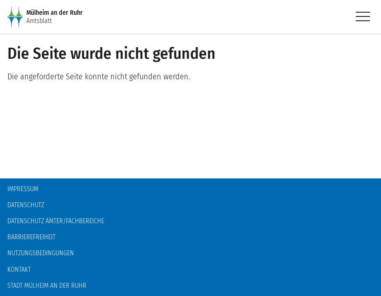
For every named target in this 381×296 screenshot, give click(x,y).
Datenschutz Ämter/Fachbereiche (55, 221)
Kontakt (19, 269)
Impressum (22, 189)
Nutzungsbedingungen (40, 253)
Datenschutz (25, 205)
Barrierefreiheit (31, 237)
